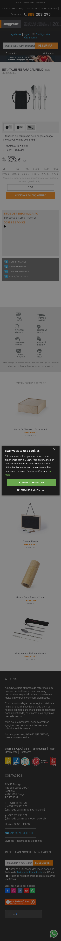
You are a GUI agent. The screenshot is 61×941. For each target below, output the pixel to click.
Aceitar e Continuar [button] (31, 482)
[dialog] (30, 471)
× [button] (54, 449)
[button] (30, 489)
